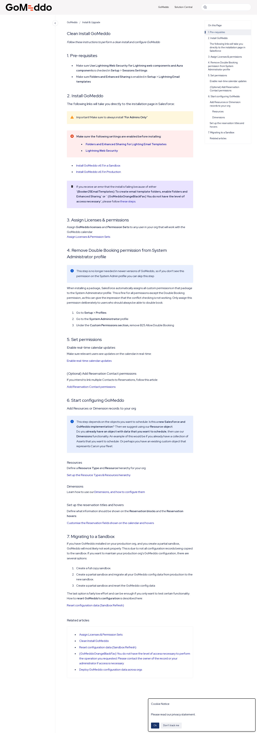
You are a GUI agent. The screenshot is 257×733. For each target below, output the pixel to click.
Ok (155, 725)
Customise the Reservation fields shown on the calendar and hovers (110, 523)
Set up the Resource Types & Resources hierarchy (98, 475)
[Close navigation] (55, 23)
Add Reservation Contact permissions (91, 387)
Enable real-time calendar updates (89, 361)
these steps (127, 201)
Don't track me (171, 725)
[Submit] (205, 7)
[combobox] (226, 7)
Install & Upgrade (91, 22)
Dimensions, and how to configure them (119, 492)
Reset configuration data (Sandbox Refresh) (95, 605)
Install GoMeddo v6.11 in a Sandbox (98, 165)
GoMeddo (163, 7)
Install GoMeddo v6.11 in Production (98, 172)
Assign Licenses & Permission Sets (88, 237)
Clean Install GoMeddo (94, 641)
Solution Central (183, 7)
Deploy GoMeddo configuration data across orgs (110, 669)
